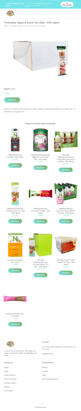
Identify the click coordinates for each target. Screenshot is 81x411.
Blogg (44, 367)
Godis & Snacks (10, 375)
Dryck (6, 371)
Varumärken (8, 391)
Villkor (44, 375)
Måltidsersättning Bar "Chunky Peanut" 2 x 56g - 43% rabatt (15, 211)
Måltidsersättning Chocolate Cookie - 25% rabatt (40, 211)
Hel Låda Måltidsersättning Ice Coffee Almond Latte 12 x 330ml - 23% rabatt (66, 158)
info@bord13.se (48, 354)
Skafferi (7, 387)
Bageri (6, 367)
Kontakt (45, 371)
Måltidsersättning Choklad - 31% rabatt (15, 156)
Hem (5, 26)
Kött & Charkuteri (10, 379)
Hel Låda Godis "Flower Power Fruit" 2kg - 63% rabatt (66, 262)
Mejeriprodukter (10, 383)
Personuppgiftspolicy (50, 379)
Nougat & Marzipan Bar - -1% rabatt (15, 315)
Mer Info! (12, 100)
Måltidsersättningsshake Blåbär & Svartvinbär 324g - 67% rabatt (40, 157)
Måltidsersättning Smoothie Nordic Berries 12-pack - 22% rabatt (65, 211)
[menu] (75, 13)
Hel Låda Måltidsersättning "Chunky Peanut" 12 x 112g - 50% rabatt (40, 263)
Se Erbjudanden (67, 4)
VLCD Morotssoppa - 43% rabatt (15, 261)
